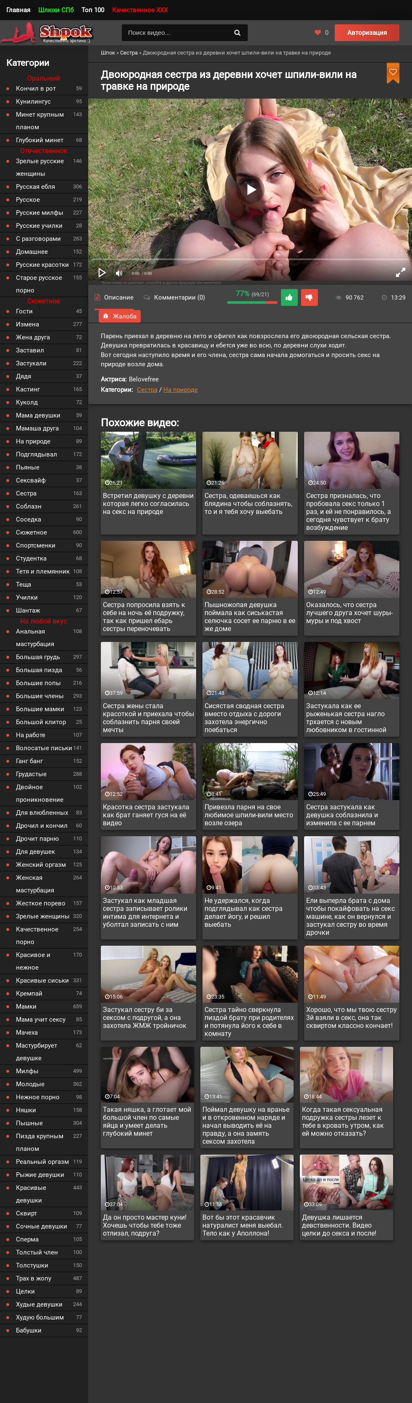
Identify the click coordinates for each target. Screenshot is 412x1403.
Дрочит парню (37, 838)
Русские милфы (39, 212)
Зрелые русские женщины (40, 167)
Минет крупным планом (40, 121)
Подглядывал (36, 454)
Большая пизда (39, 670)
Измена (27, 324)
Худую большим (40, 1317)
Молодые (30, 1084)
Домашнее (32, 252)
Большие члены (40, 696)
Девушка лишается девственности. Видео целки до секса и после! (339, 1225)
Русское (28, 199)
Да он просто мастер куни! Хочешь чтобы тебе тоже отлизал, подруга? (144, 1225)
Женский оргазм (41, 864)
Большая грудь (38, 657)
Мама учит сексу (41, 1019)
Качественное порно (37, 936)
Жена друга (33, 337)
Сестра (147, 390)
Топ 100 (92, 10)
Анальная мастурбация (35, 638)
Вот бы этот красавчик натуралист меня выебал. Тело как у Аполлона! (242, 1225)
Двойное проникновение (39, 793)
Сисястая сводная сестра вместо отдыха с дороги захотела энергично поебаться (244, 718)
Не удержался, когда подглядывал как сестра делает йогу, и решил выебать (244, 912)
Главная (18, 10)
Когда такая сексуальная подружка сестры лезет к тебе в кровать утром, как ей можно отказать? (343, 1121)
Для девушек (35, 851)
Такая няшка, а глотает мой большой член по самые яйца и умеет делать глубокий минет (147, 1121)
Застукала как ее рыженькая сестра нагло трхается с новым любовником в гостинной (346, 718)
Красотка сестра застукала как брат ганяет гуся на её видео (146, 815)
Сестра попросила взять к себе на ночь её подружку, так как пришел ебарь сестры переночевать (144, 617)
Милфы (27, 1071)
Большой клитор (41, 722)
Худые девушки (39, 1304)
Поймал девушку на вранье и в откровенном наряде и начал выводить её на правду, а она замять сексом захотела (245, 1125)
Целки (25, 1291)
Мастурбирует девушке (36, 1052)
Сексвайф (31, 480)
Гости (24, 311)
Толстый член (37, 1252)
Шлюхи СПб (55, 10)
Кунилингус (33, 101)
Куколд (27, 402)
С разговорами (38, 239)
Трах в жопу (33, 1278)
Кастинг (28, 389)
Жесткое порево (41, 903)
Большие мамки (40, 709)
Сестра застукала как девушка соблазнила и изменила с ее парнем (342, 815)
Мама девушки (38, 415)
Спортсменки (35, 545)
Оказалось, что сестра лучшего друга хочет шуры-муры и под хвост (349, 613)
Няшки (26, 1110)
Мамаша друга (37, 428)
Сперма (27, 1239)
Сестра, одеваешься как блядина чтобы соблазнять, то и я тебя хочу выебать (248, 504)
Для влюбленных (42, 812)
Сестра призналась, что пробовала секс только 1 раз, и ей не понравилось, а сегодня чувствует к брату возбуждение (348, 512)
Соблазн (29, 506)
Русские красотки (42, 265)
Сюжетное (31, 532)
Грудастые (31, 774)
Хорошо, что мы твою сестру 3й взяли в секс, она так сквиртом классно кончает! (351, 1018)
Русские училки (39, 225)
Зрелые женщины (43, 916)
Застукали (31, 363)
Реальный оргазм (42, 1162)
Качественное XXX (140, 10)
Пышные (29, 1123)
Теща (23, 584)
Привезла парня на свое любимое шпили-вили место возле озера (249, 815)
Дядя (23, 376)
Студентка (31, 558)
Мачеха (27, 1032)
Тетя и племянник (43, 571)
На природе (180, 390)
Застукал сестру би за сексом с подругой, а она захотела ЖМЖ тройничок (144, 1018)
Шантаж (28, 610)
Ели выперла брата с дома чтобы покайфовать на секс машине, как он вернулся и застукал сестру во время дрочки (350, 916)
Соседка (28, 519)
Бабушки (29, 1330)
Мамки (26, 1006)
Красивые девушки (31, 1194)
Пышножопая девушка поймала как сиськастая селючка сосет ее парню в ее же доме (250, 617)
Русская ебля (35, 186)
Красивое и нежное (33, 961)
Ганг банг (29, 761)
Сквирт (26, 1213)
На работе (30, 735)
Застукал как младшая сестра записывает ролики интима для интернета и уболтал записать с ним (145, 912)
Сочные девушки (41, 1226)
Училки (27, 597)
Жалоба (119, 316)
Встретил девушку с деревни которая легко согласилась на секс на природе (148, 504)
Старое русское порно (39, 284)
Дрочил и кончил (42, 825)
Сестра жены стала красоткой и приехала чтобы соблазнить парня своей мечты (148, 718)
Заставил (30, 350)
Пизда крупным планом (39, 1142)
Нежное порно (38, 1097)
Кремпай (29, 993)
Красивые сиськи (42, 980)
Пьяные (27, 467)
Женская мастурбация (35, 884)
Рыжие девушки (40, 1175)
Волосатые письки (44, 748)
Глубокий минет (39, 140)
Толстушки (32, 1265)
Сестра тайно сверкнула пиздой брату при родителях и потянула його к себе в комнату (249, 1022)
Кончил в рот (36, 88)
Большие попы (38, 683)
